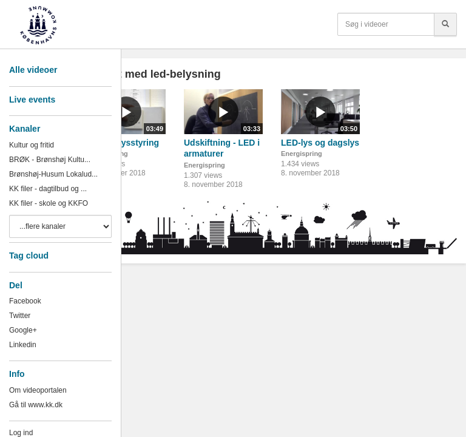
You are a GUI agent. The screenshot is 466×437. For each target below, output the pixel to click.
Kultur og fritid (31, 145)
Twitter (19, 315)
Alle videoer (33, 70)
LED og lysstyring (123, 142)
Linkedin (22, 344)
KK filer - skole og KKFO (48, 203)
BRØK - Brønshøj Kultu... (49, 159)
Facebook (25, 301)
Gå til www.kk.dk (35, 405)
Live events (32, 99)
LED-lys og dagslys (320, 142)
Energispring (204, 165)
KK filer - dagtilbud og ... (48, 189)
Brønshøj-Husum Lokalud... (53, 174)
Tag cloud (29, 255)
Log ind (21, 433)
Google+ (23, 330)
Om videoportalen (38, 390)
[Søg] (445, 24)
